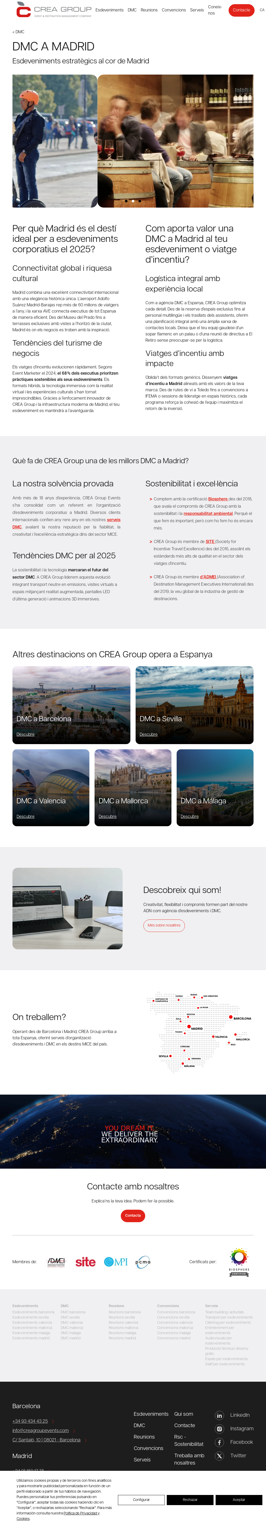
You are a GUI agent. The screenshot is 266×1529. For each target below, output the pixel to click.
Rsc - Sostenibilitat (188, 1441)
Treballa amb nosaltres (189, 1459)
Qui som (183, 1414)
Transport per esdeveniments (229, 1318)
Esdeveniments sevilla (30, 1318)
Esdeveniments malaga (31, 1333)
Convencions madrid (173, 1338)
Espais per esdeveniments (226, 1359)
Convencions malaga (174, 1333)
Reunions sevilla (122, 1318)
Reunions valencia (123, 1323)
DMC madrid (71, 1338)
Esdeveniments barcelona (33, 1312)
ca (262, 10)
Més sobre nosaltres (164, 926)
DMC (132, 10)
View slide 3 (139, 201)
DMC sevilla (70, 1318)
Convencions (174, 10)
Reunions (149, 10)
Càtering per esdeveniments (228, 1323)
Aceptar (239, 1500)
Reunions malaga (122, 1333)
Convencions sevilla (173, 1318)
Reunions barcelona (125, 1312)
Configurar (141, 1500)
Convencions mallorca (175, 1328)
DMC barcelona (73, 1312)
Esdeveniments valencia (32, 1323)
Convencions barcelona (176, 1312)
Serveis (197, 10)
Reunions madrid (122, 1338)
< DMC (18, 32)
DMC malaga (71, 1333)
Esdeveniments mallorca (32, 1328)
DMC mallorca (72, 1328)
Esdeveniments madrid (31, 1338)
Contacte (241, 10)
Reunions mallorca (123, 1328)
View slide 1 (126, 201)
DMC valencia (72, 1323)
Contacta (133, 1216)
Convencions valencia (174, 1323)
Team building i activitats (224, 1312)
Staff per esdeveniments (225, 1364)
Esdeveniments (110, 10)
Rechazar (190, 1500)
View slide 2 (133, 201)
